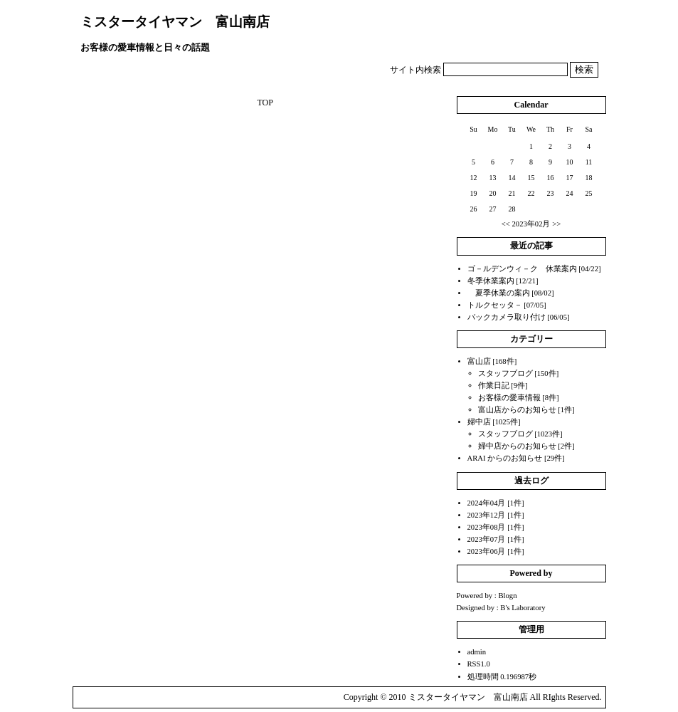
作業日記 (493, 385)
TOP (264, 103)
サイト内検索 (415, 70)
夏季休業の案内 (498, 293)
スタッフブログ (505, 373)
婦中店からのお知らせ (517, 446)
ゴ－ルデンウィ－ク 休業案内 (522, 269)
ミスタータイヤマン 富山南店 (175, 21)
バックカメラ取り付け (506, 317)
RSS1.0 (478, 664)
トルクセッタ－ (494, 305)
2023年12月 (486, 515)
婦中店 (479, 422)
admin (477, 652)
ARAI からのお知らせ (505, 458)
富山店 (479, 361)
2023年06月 (486, 551)
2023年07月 (486, 539)
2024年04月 (486, 503)
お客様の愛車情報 (509, 398)
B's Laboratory (522, 608)
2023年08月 (486, 527)
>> (556, 224)
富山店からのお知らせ (517, 410)
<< (506, 224)
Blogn (507, 596)
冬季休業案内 (490, 281)
